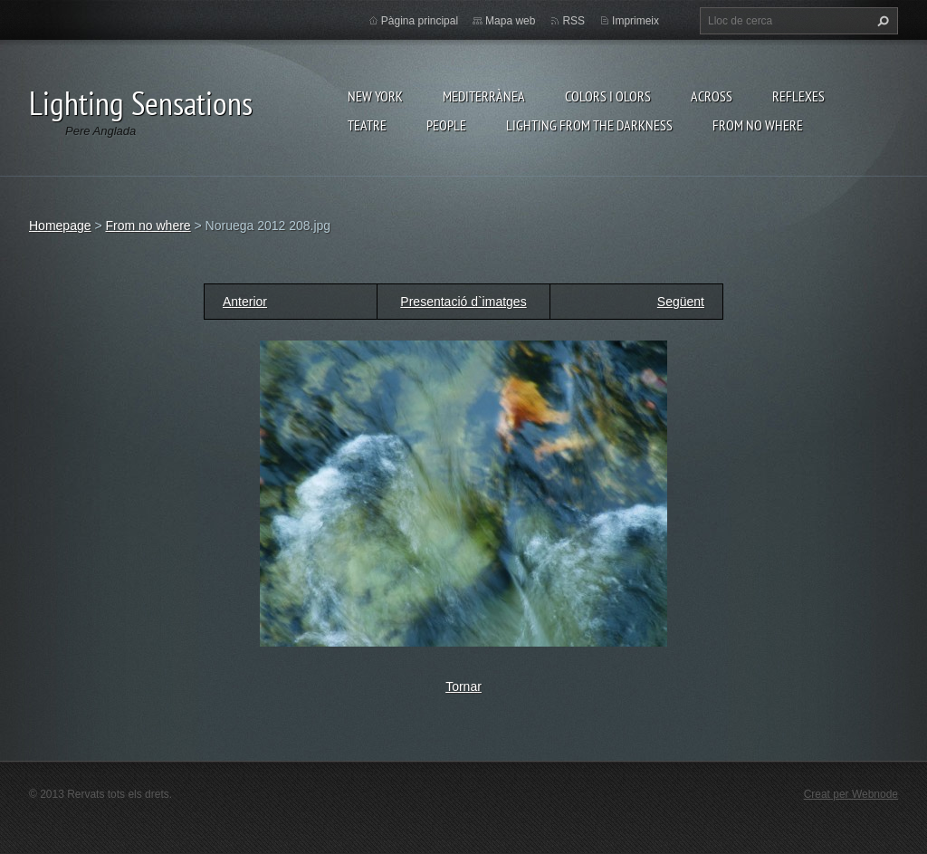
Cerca (880, 20)
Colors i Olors (608, 96)
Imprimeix (635, 20)
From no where (757, 125)
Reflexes (798, 96)
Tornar (463, 686)
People (446, 125)
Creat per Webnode (851, 794)
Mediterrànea (484, 96)
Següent (680, 301)
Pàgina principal (419, 20)
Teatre (367, 125)
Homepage (60, 225)
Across (711, 96)
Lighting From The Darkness (589, 125)
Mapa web (510, 20)
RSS (573, 20)
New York (375, 96)
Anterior (245, 301)
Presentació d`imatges (463, 301)
